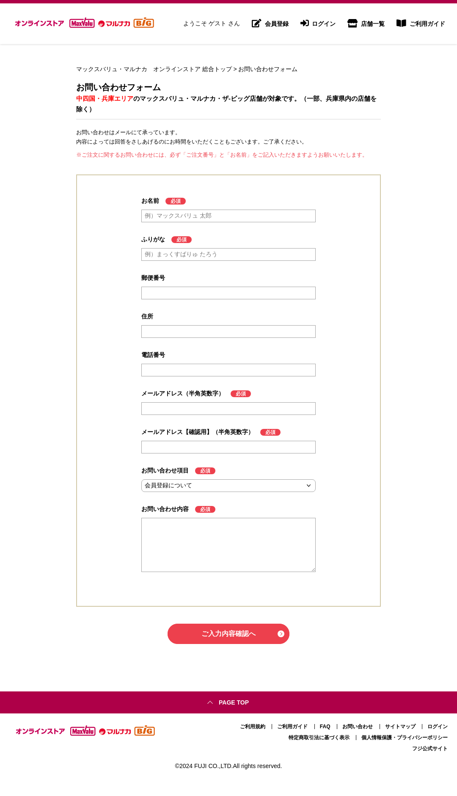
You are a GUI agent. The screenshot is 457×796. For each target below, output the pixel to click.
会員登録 (270, 23)
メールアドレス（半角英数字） (182, 393)
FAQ (325, 727)
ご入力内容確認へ (228, 633)
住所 (147, 316)
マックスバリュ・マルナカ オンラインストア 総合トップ (154, 69)
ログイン (318, 23)
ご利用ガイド (420, 23)
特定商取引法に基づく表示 (319, 738)
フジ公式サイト (430, 749)
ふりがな (153, 239)
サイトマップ (400, 727)
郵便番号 (153, 277)
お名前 (150, 200)
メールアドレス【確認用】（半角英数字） (197, 431)
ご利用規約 (252, 727)
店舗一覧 (366, 23)
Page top (234, 702)
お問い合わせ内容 (165, 509)
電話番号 (153, 354)
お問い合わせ (357, 727)
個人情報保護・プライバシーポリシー (404, 738)
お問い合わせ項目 (165, 470)
